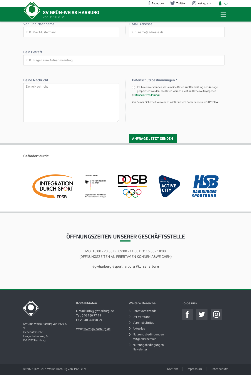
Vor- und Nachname (38, 24)
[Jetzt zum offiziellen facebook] (187, 314)
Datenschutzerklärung (146, 95)
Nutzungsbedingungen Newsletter (148, 347)
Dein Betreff (32, 52)
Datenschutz (219, 369)
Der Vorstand (142, 317)
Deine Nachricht (35, 80)
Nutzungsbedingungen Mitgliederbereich (148, 336)
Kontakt (172, 369)
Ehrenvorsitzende (144, 311)
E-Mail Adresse (140, 24)
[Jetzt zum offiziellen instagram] (216, 314)
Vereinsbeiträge (143, 322)
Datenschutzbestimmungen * (154, 80)
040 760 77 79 (91, 315)
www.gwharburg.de (97, 329)
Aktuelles (139, 328)
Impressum (194, 369)
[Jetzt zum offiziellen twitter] (201, 314)
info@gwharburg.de (100, 311)
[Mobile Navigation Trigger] (223, 14)
